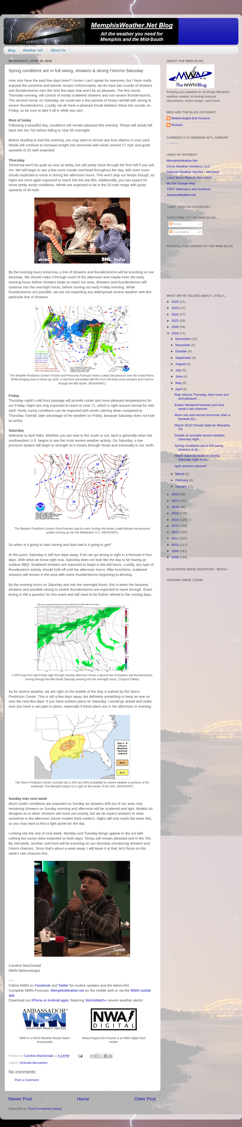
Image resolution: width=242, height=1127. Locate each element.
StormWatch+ (96, 1000)
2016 (176, 507)
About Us (58, 50)
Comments (179, 232)
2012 (176, 532)
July (178, 370)
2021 (176, 320)
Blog (11, 50)
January (181, 486)
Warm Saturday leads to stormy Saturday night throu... (197, 457)
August (180, 364)
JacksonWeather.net (181, 195)
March (180, 474)
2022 (176, 314)
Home (83, 1098)
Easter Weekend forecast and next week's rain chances (199, 407)
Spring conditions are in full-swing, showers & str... (199, 447)
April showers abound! (191, 466)
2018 (176, 494)
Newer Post (20, 1098)
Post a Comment (27, 1080)
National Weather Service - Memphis (193, 172)
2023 (176, 308)
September (183, 358)
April (179, 389)
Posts (175, 224)
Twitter (63, 985)
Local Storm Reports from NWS (189, 177)
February (182, 480)
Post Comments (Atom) (45, 1108)
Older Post (145, 1098)
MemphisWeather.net (67, 990)
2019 (176, 333)
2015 (176, 513)
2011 (176, 538)
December (183, 339)
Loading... (174, 143)
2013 (176, 526)
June (179, 376)
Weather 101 (33, 50)
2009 (176, 551)
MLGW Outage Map (181, 183)
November (183, 345)
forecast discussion (33, 1062)
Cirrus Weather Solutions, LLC (188, 166)
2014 (176, 519)
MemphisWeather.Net (182, 160)
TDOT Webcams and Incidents (189, 189)
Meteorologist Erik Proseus (190, 118)
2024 (176, 301)
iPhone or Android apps (50, 1000)
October (181, 351)
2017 (176, 501)
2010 (176, 545)
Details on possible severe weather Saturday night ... (200, 437)
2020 (176, 327)
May (178, 383)
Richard (177, 125)
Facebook (42, 985)
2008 (176, 557)
